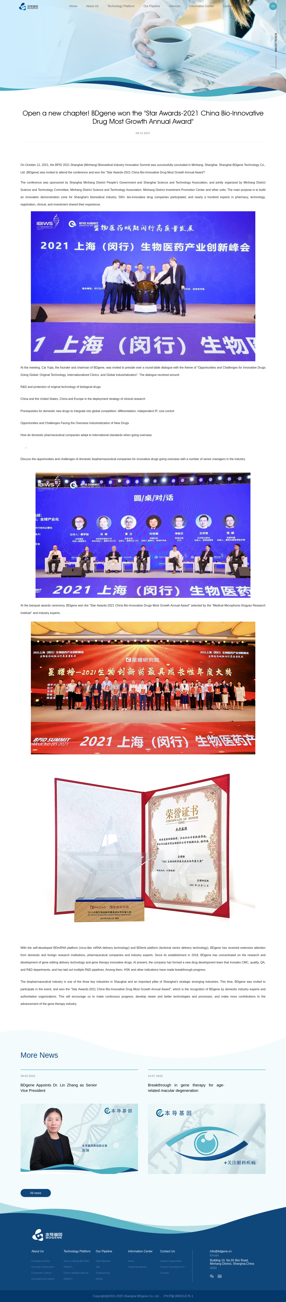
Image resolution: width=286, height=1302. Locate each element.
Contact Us (230, 6)
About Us (92, 6)
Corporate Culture (41, 1272)
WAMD (99, 1278)
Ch (273, 6)
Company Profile (40, 1261)
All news (35, 1193)
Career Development (172, 1266)
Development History (43, 1278)
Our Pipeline (151, 6)
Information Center (201, 6)
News (131, 1261)
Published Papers (137, 1266)
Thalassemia (103, 1272)
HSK (98, 1266)
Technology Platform (120, 6)
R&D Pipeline (103, 1261)
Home (73, 6)
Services (174, 6)
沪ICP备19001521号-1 (178, 1296)
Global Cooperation (171, 1261)
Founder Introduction (42, 1266)
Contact (164, 1272)
